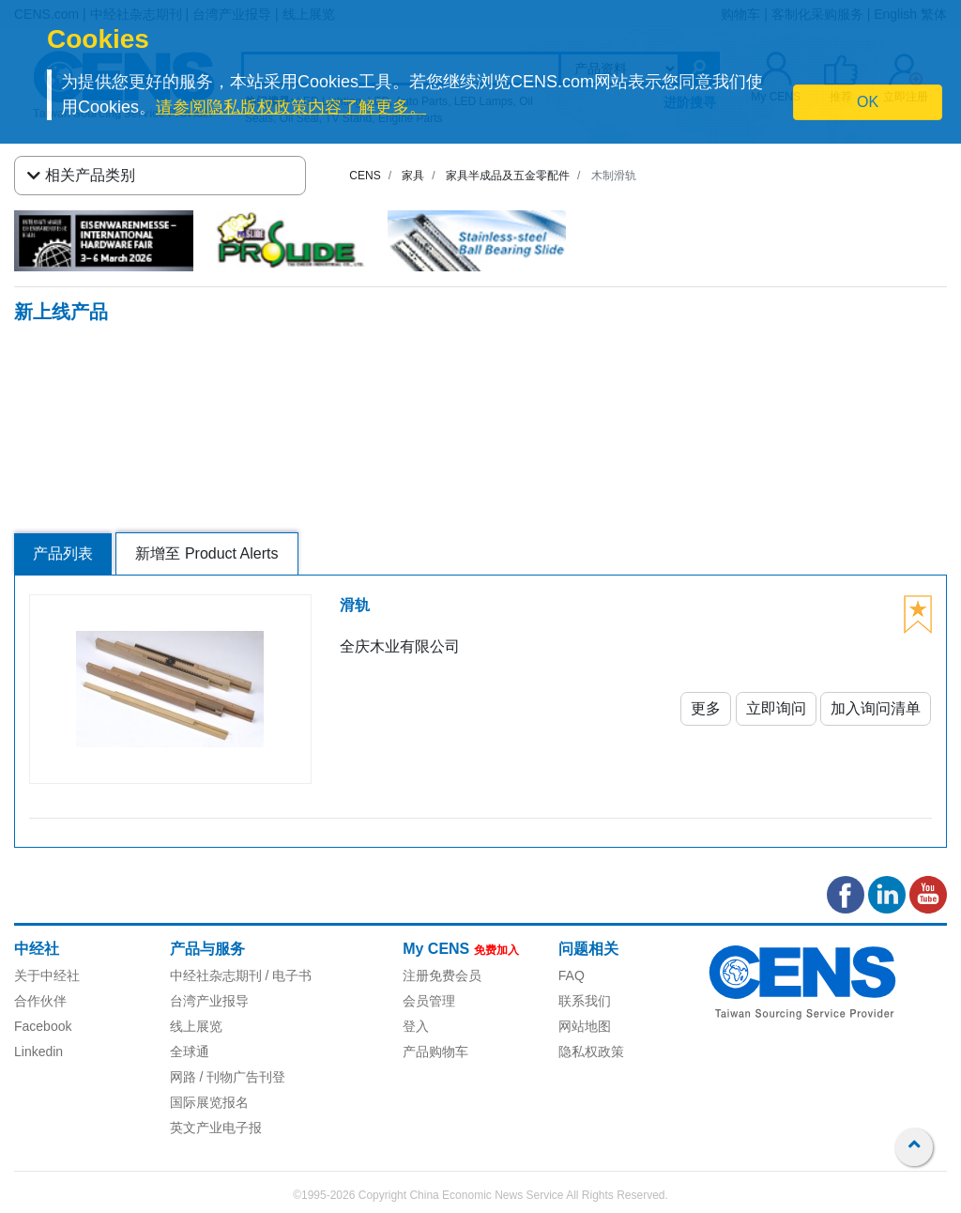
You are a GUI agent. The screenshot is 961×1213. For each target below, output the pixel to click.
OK (867, 102)
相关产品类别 (81, 175)
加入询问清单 (876, 708)
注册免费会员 (442, 975)
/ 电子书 (287, 975)
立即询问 (776, 708)
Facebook (42, 1026)
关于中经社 (47, 975)
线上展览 (196, 1026)
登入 (416, 1026)
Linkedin (38, 1051)
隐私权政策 (591, 1051)
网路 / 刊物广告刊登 (228, 1076)
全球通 (189, 1051)
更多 (706, 708)
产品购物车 (435, 1051)
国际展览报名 (209, 1102)
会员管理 (429, 1000)
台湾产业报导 (209, 1000)
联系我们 (584, 1000)
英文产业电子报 (216, 1127)
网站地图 (584, 1026)
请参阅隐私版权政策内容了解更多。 (291, 107)
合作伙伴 (40, 1000)
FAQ (571, 975)
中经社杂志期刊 (216, 975)
